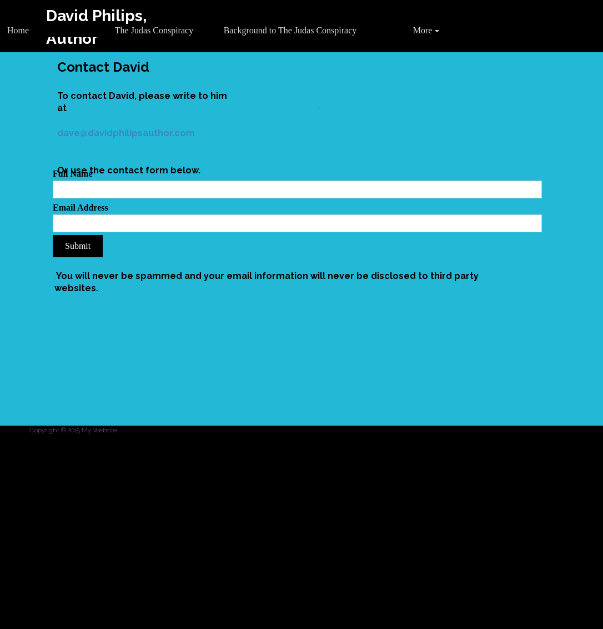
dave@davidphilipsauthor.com (126, 133)
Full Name (73, 173)
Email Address (80, 207)
